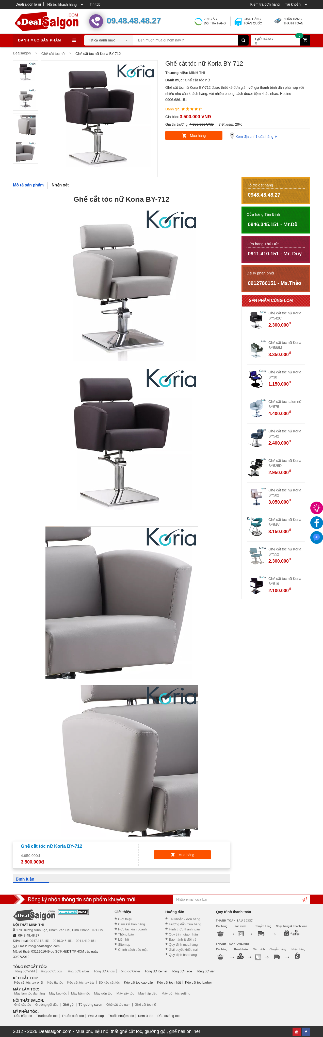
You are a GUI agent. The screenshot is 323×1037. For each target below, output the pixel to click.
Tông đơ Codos (50, 971)
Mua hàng (198, 136)
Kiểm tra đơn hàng (265, 4)
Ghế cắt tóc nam (118, 1004)
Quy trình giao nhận (183, 934)
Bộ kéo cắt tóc (109, 982)
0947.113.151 (39, 941)
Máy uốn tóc (103, 993)
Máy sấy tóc (125, 993)
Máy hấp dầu (147, 993)
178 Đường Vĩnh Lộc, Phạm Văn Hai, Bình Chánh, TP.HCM (60, 930)
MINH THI (197, 73)
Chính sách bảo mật (133, 950)
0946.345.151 (63, 941)
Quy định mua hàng (183, 944)
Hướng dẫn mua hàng (185, 924)
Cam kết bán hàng (131, 924)
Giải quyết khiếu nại (183, 950)
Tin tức (95, 4)
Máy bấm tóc (80, 993)
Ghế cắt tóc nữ (197, 80)
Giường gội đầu (46, 1004)
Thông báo (126, 934)
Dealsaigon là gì (28, 4)
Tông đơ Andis (104, 971)
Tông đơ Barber (77, 971)
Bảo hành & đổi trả (182, 939)
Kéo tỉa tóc (55, 982)
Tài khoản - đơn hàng (184, 919)
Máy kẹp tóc (58, 993)
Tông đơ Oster (129, 971)
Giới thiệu (125, 919)
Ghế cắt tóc (22, 1004)
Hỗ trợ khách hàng (62, 5)
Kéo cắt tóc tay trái (80, 982)
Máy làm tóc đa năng (29, 993)
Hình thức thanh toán (184, 929)
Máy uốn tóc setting (176, 993)
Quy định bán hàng (183, 955)
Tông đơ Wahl (24, 971)
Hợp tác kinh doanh (132, 929)
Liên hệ (123, 939)
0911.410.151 (86, 941)
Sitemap (124, 944)
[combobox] (108, 38)
